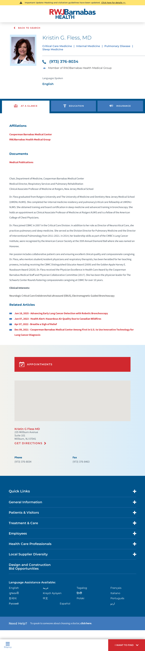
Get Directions (28, 433)
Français (115, 574)
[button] (128, 645)
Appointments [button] (33, 357)
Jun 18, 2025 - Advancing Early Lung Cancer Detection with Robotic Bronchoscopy (61, 307)
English (13, 574)
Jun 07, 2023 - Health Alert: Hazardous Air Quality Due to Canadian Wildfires (58, 313)
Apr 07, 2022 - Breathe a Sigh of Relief (37, 318)
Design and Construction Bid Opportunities (28, 554)
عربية (45, 574)
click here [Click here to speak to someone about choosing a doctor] (83, 609)
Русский (13, 589)
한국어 (12, 584)
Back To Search (26, 28)
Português (117, 584)
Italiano (115, 579)
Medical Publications (22, 160)
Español (64, 589)
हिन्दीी (79, 579)
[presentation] (25, 104)
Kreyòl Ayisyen (51, 579)
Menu (7, 646)
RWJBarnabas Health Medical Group (31, 137)
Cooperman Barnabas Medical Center (32, 132)
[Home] (72, 13)
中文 (45, 584)
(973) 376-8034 (59, 61)
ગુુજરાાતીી (13, 579)
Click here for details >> (113, 2)
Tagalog (81, 574)
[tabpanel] (72, 226)
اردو (112, 589)
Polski (80, 584)
